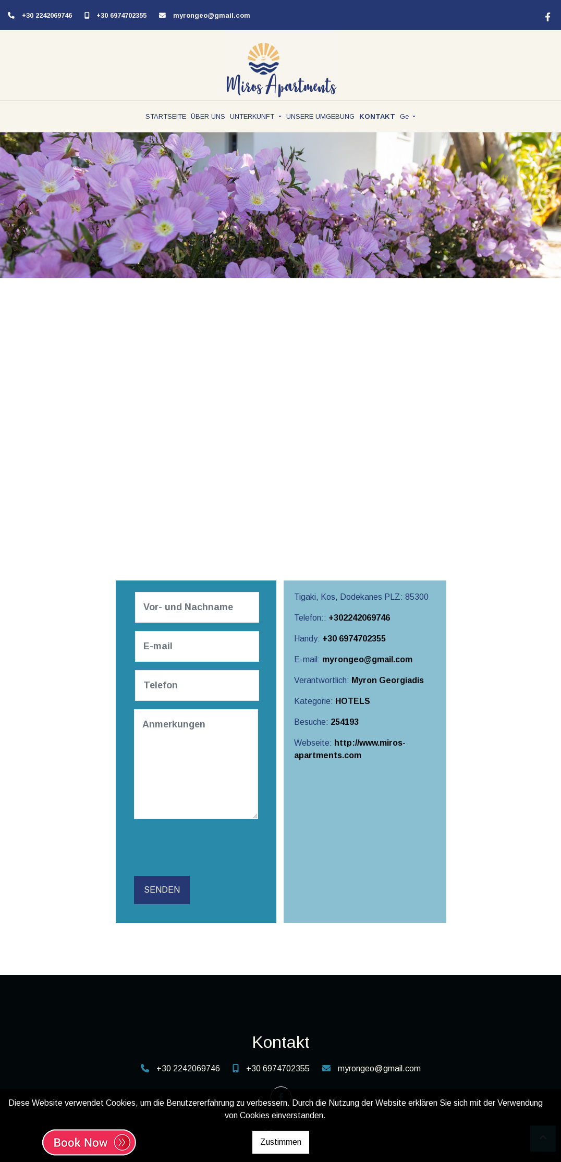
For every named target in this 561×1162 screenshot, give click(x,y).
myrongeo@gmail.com (211, 15)
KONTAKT (377, 116)
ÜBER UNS (208, 116)
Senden (162, 889)
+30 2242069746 (47, 15)
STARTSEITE (165, 116)
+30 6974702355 (121, 15)
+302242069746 (359, 617)
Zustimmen (280, 1142)
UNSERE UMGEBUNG (320, 116)
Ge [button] (405, 116)
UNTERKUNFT (253, 116)
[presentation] (215, 847)
